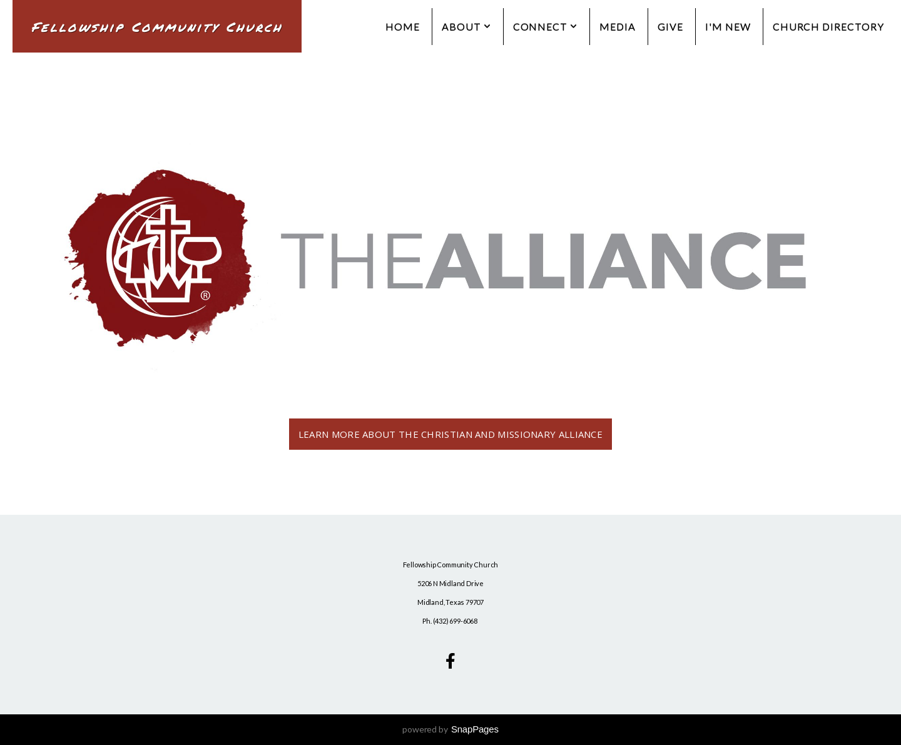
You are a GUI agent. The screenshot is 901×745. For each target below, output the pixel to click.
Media (617, 27)
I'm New (728, 27)
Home (402, 27)
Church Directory (828, 27)
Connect (545, 27)
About (466, 27)
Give (670, 27)
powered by (450, 729)
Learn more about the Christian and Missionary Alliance (450, 434)
